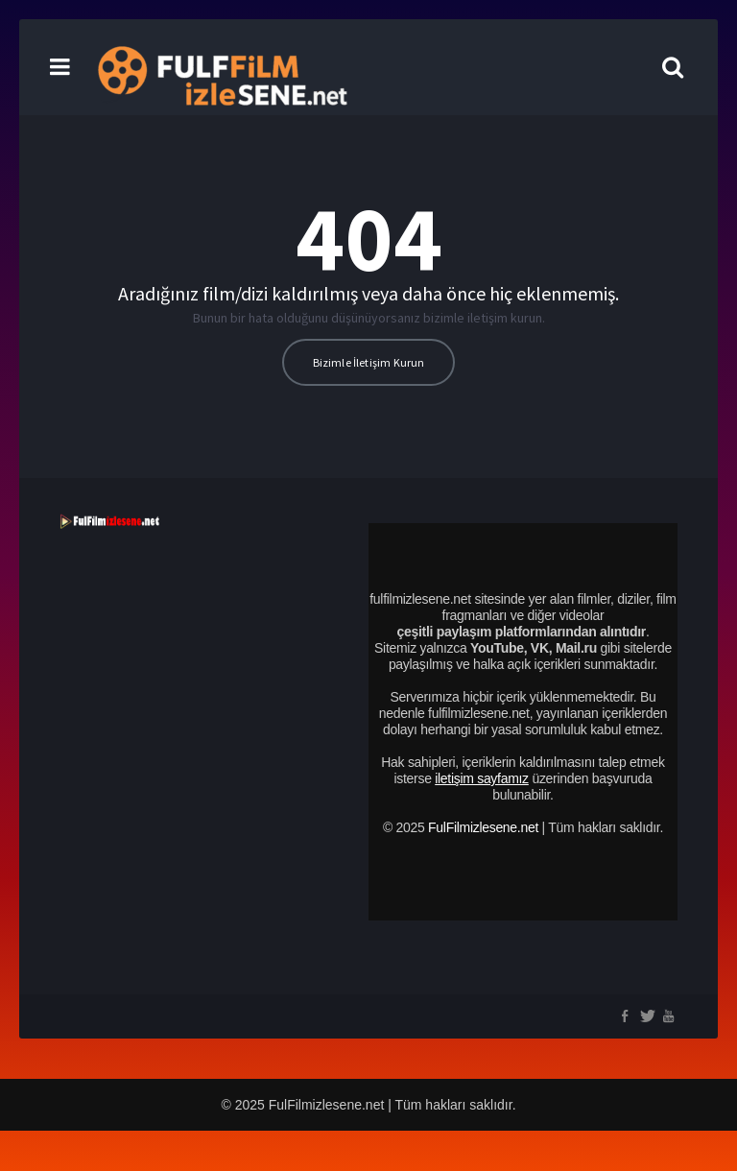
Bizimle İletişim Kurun (369, 362)
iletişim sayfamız (482, 778)
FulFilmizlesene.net (483, 827)
